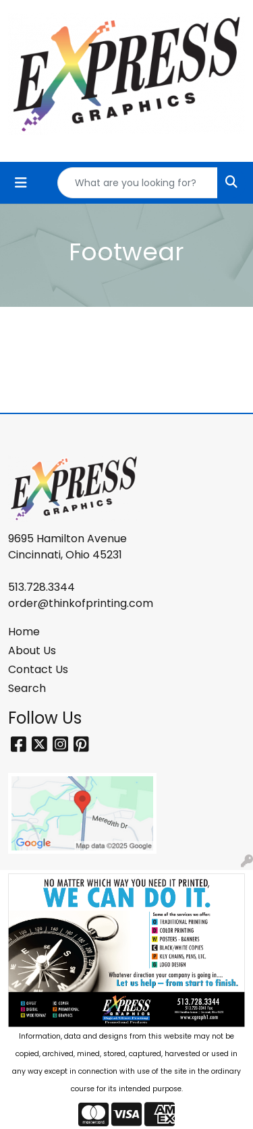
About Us (32, 650)
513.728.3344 (41, 587)
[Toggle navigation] (21, 182)
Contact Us (38, 669)
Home (24, 631)
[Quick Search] (137, 182)
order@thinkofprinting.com (80, 603)
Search (27, 688)
